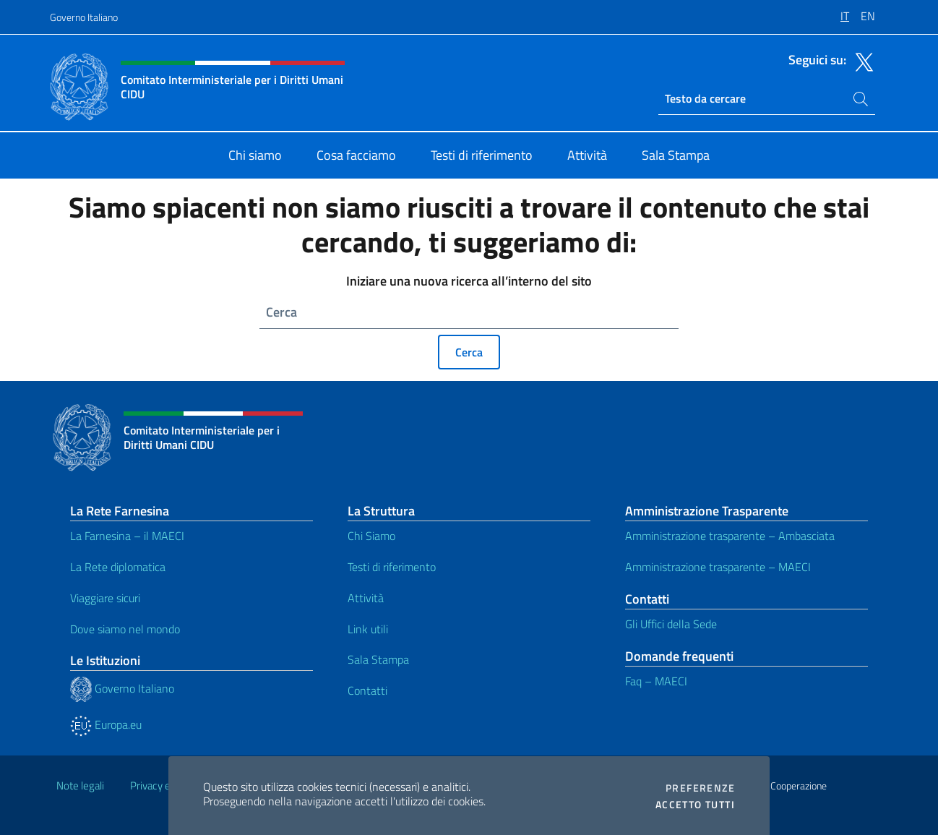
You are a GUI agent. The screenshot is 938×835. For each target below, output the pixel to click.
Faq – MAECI (656, 681)
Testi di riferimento (392, 566)
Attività (366, 598)
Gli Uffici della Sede (671, 624)
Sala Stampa (378, 659)
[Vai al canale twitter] (860, 60)
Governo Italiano (84, 17)
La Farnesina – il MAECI (127, 535)
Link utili (368, 629)
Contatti (367, 690)
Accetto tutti (695, 805)
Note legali (80, 785)
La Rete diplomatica (117, 566)
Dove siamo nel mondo (125, 629)
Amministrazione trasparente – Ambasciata (730, 535)
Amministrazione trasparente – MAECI (718, 566)
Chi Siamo (371, 535)
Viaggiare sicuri (105, 598)
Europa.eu (106, 724)
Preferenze (700, 788)
